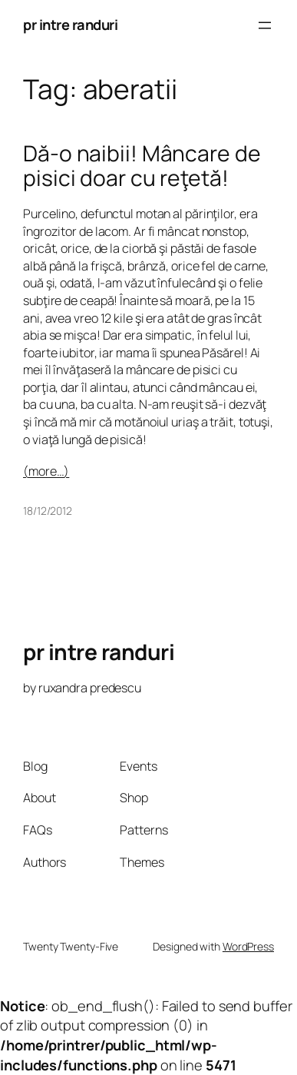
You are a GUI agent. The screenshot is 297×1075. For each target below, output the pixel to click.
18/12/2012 (47, 510)
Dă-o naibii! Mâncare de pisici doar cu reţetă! (142, 166)
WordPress (248, 946)
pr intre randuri (70, 24)
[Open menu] (265, 25)
